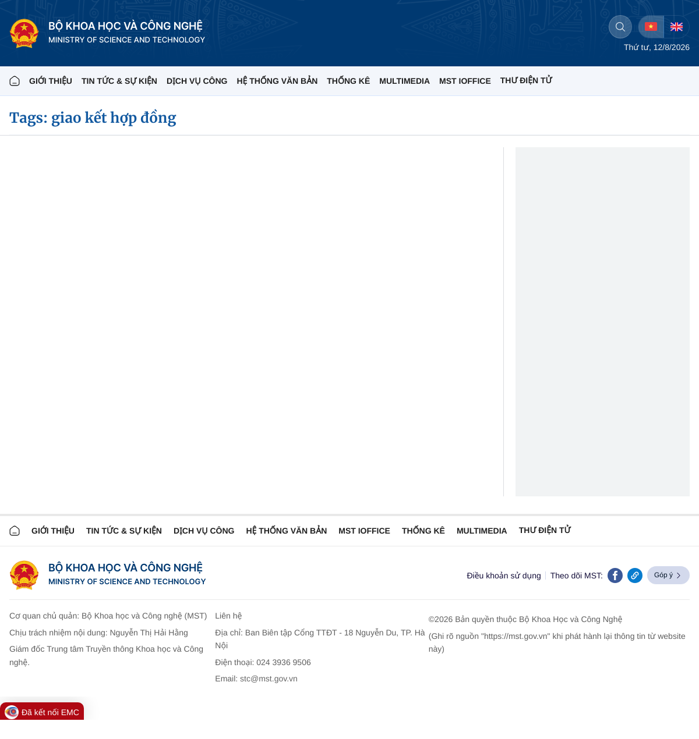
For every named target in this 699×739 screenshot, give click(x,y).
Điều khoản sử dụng (504, 575)
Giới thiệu (50, 81)
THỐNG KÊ (348, 81)
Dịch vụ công (197, 81)
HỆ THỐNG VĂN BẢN (276, 81)
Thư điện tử (545, 530)
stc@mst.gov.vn (269, 678)
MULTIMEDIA (404, 81)
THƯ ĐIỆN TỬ (526, 80)
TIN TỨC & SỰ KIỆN (119, 81)
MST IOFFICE (465, 81)
